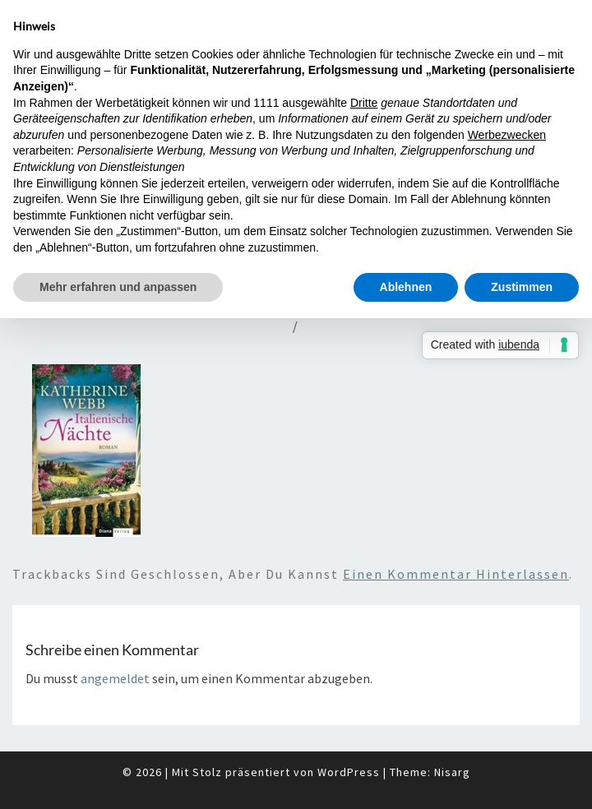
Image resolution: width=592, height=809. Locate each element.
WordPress (348, 772)
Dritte (363, 102)
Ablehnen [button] (406, 287)
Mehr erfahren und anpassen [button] (118, 287)
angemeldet (115, 678)
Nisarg (452, 772)
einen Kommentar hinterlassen (456, 574)
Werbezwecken (507, 134)
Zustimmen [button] (522, 287)
